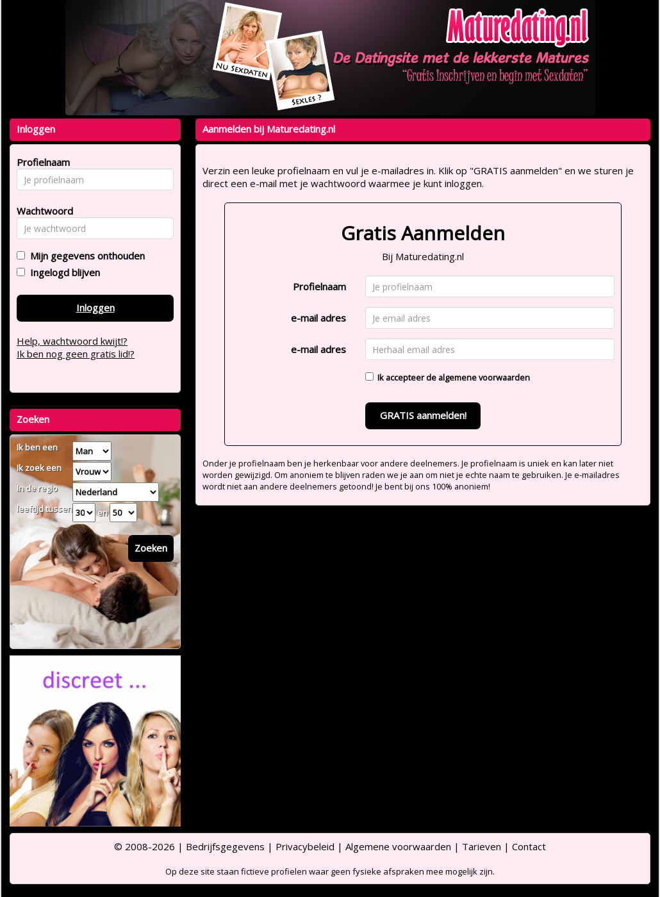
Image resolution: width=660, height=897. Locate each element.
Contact (529, 846)
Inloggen (95, 307)
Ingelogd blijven (62, 272)
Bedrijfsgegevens (225, 846)
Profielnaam (319, 286)
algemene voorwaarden (484, 377)
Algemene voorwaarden (398, 846)
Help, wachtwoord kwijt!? (72, 340)
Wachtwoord (41, 210)
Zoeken (151, 547)
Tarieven (481, 846)
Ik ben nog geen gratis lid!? (76, 353)
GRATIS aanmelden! (423, 415)
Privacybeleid (305, 846)
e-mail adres (318, 317)
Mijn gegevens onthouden (85, 255)
